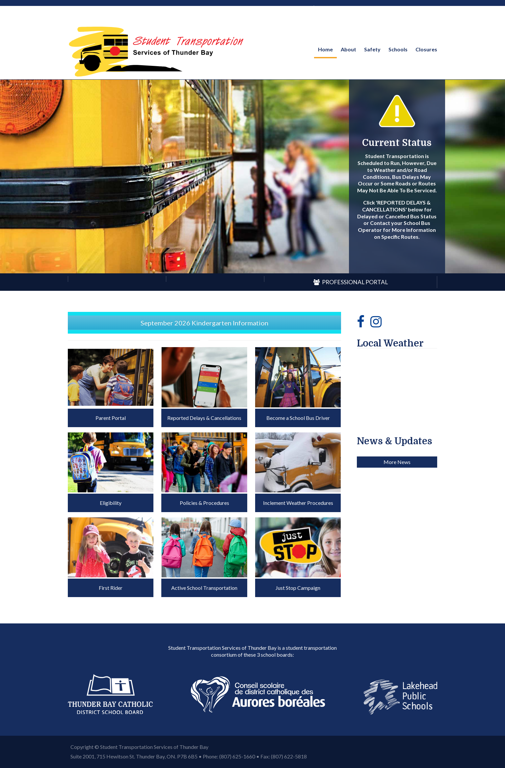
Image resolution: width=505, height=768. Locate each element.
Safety (372, 49)
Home (325, 49)
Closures (426, 49)
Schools (398, 49)
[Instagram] (376, 321)
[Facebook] (360, 321)
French (327, 7)
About (348, 49)
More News (397, 572)
